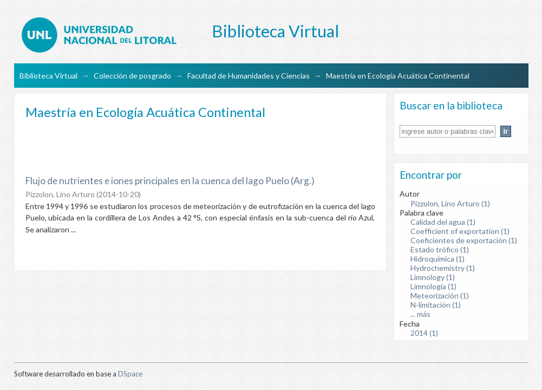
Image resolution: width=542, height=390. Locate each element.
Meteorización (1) (439, 295)
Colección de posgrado (132, 75)
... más (420, 313)
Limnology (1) (432, 277)
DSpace (130, 373)
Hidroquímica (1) (437, 258)
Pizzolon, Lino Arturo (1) (450, 203)
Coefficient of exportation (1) (460, 231)
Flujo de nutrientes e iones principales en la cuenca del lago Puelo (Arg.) (170, 180)
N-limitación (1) (435, 304)
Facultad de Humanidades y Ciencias (248, 75)
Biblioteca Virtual (48, 75)
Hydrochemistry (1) (442, 267)
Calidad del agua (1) (442, 221)
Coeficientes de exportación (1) (463, 240)
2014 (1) (424, 332)
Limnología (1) (433, 286)
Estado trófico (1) (439, 249)
